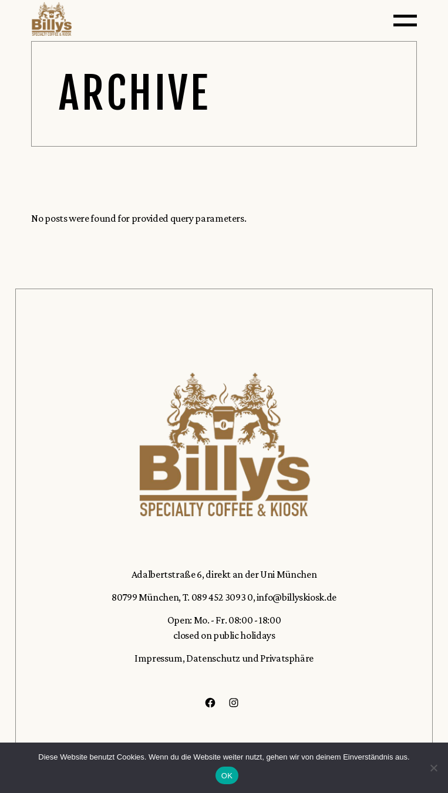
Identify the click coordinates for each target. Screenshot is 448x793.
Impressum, (159, 658)
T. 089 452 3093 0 (218, 597)
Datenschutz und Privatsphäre (249, 658)
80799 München (145, 597)
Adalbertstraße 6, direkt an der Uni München (224, 574)
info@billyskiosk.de (296, 597)
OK (227, 775)
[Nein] (433, 768)
